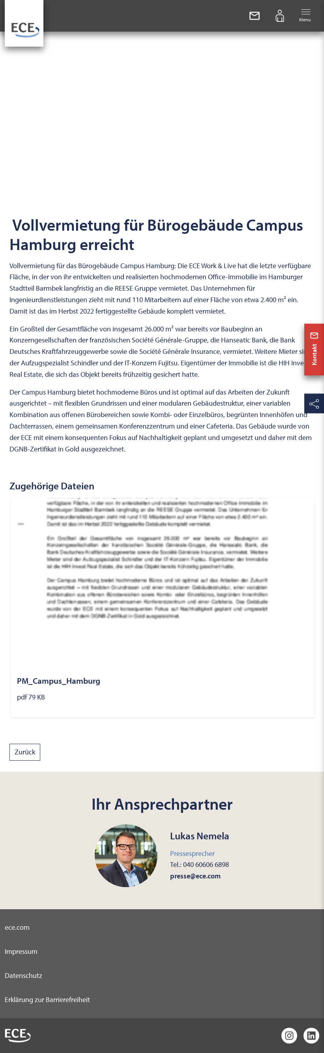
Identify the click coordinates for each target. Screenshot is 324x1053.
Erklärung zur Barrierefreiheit (47, 999)
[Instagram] (289, 1036)
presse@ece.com (195, 875)
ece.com (17, 927)
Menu (305, 15)
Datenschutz (23, 975)
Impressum (21, 951)
